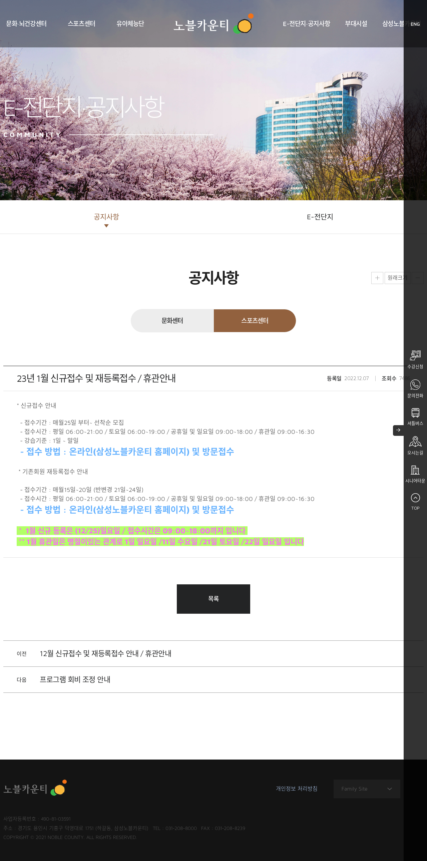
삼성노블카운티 (401, 23)
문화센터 (172, 320)
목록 (213, 598)
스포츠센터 (81, 23)
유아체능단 (130, 23)
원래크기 (398, 278)
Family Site (367, 789)
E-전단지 (320, 217)
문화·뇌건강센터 (26, 23)
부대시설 (356, 23)
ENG (419, 25)
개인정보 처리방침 (297, 789)
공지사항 (106, 217)
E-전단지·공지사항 (306, 23)
